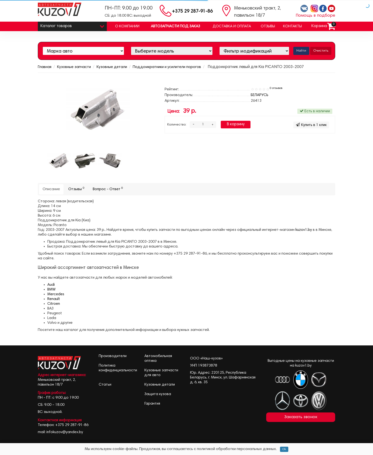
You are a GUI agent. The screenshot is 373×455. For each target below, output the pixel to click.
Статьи (105, 385)
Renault (53, 299)
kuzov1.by (303, 230)
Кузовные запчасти (74, 67)
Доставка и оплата (232, 26)
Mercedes (55, 294)
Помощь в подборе (315, 16)
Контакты (292, 26)
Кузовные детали (112, 67)
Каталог (72, 25)
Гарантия (152, 404)
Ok (284, 449)
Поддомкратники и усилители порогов (167, 67)
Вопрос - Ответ (108, 189)
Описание (51, 189)
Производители (113, 356)
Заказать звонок (300, 417)
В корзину (236, 124)
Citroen (53, 304)
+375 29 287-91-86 (192, 11)
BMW (51, 289)
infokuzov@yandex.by (64, 432)
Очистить (320, 51)
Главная (44, 67)
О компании (127, 26)
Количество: (176, 124)
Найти (301, 51)
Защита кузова (157, 394)
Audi (51, 285)
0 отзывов (276, 88)
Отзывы (268, 26)
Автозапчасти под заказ (175, 26)
